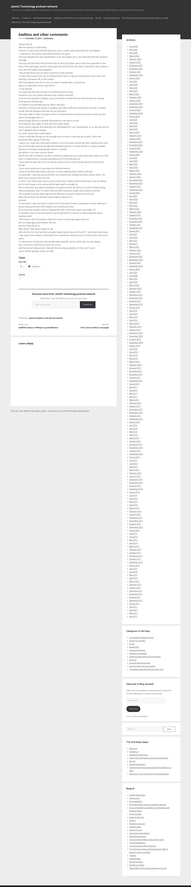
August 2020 (134, 268)
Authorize (16, 18)
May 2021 (133, 240)
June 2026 (133, 46)
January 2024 (135, 138)
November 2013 (136, 520)
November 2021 (136, 221)
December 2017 (135, 370)
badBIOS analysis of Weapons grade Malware (38, 327)
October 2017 (135, 377)
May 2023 (133, 163)
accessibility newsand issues (141, 637)
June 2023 (133, 160)
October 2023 (135, 147)
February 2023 (135, 173)
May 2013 (133, 539)
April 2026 (133, 52)
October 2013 (135, 523)
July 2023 (133, 157)
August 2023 (134, 154)
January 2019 (135, 329)
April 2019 (133, 319)
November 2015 (136, 447)
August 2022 (134, 192)
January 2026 (135, 62)
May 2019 (133, 316)
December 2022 (135, 179)
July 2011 (133, 606)
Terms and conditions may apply (94, 327)
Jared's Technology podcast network (34, 6)
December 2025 (135, 65)
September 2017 (136, 380)
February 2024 (135, 135)
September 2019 (136, 304)
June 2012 (133, 571)
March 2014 (134, 507)
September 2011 (136, 600)
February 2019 (135, 326)
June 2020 (133, 275)
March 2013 (134, 546)
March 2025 (134, 93)
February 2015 (135, 472)
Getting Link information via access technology (77, 18)
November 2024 (136, 106)
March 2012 (134, 581)
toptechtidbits (135, 858)
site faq (104, 18)
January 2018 (135, 367)
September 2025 (136, 74)
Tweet (22, 257)
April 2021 (133, 243)
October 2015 (135, 450)
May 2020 (133, 278)
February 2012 (135, 584)
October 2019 (135, 300)
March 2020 (134, 284)
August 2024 (134, 116)
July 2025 (133, 81)
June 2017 (133, 390)
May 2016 (133, 431)
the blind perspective (137, 836)
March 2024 (134, 132)
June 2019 (133, 313)
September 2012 (136, 561)
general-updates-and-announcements (46, 317)
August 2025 (134, 77)
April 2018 (133, 358)
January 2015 (135, 475)
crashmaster (48, 37)
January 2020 (135, 291)
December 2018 (135, 332)
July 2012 (133, 568)
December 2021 (135, 218)
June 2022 (133, 198)
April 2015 (133, 466)
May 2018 (133, 354)
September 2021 (136, 227)
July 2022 (133, 195)
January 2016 (135, 440)
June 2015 (133, 463)
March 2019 (134, 323)
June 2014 (133, 498)
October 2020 (135, 262)
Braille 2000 (134, 646)
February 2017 (135, 402)
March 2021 (134, 246)
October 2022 (135, 186)
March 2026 (134, 55)
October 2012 (135, 558)
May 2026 (133, 49)
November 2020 (136, 259)
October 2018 (135, 339)
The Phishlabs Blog (137, 842)
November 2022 (136, 183)
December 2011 (135, 590)
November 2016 (136, 412)
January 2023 (135, 176)
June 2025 (133, 84)
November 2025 (136, 68)
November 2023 (136, 144)
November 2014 (136, 482)
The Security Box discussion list (142, 845)
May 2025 (133, 87)
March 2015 (134, 469)
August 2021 (134, 230)
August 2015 (134, 456)
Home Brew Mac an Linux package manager (147, 804)
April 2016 (133, 434)
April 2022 (133, 205)
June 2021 (133, 237)
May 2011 (133, 612)
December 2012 (135, 555)
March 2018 (134, 361)
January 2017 (135, 405)
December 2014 (135, 479)
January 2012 (135, 587)
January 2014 (135, 514)
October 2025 (135, 71)
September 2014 (136, 488)
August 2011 (134, 603)
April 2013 (133, 542)
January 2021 (135, 253)
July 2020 (133, 272)
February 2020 (135, 288)
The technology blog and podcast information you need (153, 18)
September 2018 (136, 342)
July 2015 (133, 460)
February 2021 (135, 249)
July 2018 (133, 348)
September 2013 (136, 526)
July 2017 (133, 386)
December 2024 (135, 103)
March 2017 (134, 399)
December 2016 (135, 409)
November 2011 (136, 593)
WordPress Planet (136, 864)
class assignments (137, 649)
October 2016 (135, 415)
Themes (132, 855)
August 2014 (134, 491)
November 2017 (136, 374)
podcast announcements (139, 662)
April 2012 (133, 577)
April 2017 (133, 396)
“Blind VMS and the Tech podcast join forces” (148, 867)
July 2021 (133, 233)
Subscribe (87, 304)
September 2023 (136, 151)
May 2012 (133, 574)
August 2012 (134, 565)
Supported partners (118, 18)
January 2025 (135, 100)
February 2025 (135, 97)
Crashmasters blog (137, 794)
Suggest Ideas (135, 826)
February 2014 (135, 511)
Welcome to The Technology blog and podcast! (31, 21)
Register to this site (137, 823)
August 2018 (134, 345)
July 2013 (133, 533)
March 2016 (134, 437)
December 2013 (135, 517)
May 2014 (133, 501)
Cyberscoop (134, 797)
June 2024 (133, 122)
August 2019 (134, 307)
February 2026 (135, 58)
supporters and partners (139, 832)
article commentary (137, 640)
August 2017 (134, 383)
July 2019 (133, 310)
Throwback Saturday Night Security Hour (146, 669)
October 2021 (135, 224)
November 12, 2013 (33, 37)
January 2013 (135, 552)
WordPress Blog (136, 861)
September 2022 (136, 189)
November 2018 (136, 335)
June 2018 (133, 351)
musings (133, 659)
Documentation (135, 801)
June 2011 (133, 609)
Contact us (27, 18)
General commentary (138, 653)
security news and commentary (142, 665)
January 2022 (135, 214)
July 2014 (133, 495)
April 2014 (133, 504)
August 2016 (134, 421)
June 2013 (133, 536)
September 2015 (136, 453)
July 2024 (133, 119)
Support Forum (135, 829)
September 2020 (136, 265)
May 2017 (133, 393)
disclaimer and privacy (45, 18)
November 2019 (136, 297)
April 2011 (133, 616)
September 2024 (136, 112)
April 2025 (133, 90)
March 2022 (134, 208)
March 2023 (134, 170)
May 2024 (133, 125)
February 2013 (135, 549)
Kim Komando (135, 813)
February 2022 (135, 211)
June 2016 (133, 428)
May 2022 (133, 202)
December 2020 (135, 256)
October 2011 (135, 596)
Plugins (132, 820)
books (132, 643)
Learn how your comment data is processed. (69, 410)
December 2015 (135, 444)
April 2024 (133, 128)
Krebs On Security (136, 816)
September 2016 (136, 418)
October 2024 (135, 109)
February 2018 (135, 364)
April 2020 (133, 281)
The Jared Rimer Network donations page (146, 839)
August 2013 (134, 530)
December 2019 (135, 294)
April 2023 (133, 167)
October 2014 (135, 485)
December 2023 (135, 141)
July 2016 (133, 425)
